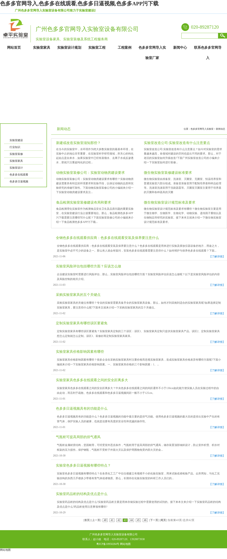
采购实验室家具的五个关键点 (78, 295)
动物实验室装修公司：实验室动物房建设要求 (90, 173)
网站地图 (125, 544)
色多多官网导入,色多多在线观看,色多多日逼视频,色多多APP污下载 (79, 3)
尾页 (163, 520)
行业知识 (15, 147)
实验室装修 (16, 154)
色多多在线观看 (19, 174)
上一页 (96, 520)
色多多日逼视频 (19, 181)
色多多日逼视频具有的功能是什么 (81, 408)
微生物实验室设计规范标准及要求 (169, 202)
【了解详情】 (217, 256)
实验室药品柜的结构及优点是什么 (81, 494)
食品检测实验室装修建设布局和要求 (83, 202)
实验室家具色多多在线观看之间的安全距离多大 (92, 380)
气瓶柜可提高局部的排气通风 (78, 437)
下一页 (154, 520)
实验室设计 (16, 167)
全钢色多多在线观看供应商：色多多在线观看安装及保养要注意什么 (107, 238)
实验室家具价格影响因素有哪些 (80, 352)
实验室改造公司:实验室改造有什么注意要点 (177, 143)
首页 (87, 520)
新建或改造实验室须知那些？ (78, 143)
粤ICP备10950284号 (107, 544)
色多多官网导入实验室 (202, 129)
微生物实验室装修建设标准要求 (168, 173)
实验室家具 (16, 160)
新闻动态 (220, 129)
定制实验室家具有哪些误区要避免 (81, 323)
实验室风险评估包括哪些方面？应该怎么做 (88, 266)
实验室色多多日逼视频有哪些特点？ (83, 465)
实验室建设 (16, 140)
